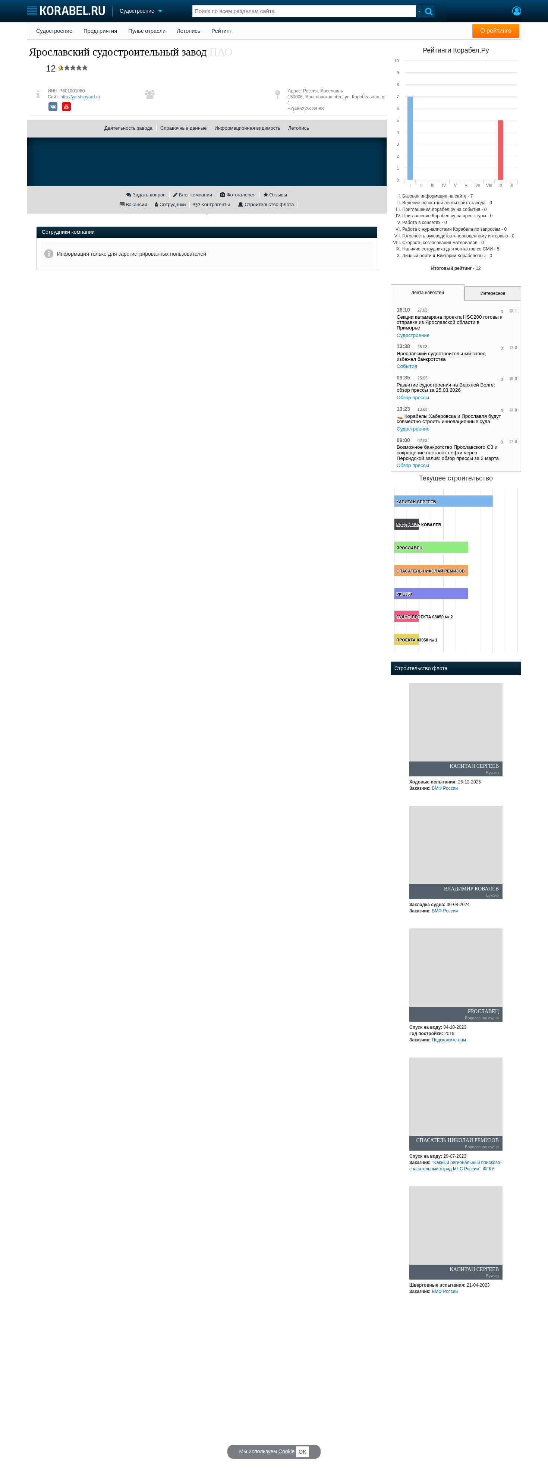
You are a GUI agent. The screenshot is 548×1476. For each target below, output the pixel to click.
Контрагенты (211, 204)
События (407, 366)
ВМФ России (445, 788)
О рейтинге (495, 31)
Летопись (188, 31)
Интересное (493, 293)
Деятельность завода (128, 128)
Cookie (286, 1451)
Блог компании (192, 195)
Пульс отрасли (147, 31)
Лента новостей (427, 292)
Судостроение (54, 31)
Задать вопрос (146, 195)
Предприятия (100, 31)
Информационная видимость (247, 128)
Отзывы (275, 195)
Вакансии (133, 204)
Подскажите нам (449, 1040)
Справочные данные (183, 128)
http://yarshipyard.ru (80, 97)
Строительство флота (266, 204)
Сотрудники (170, 204)
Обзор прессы (413, 397)
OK (302, 1452)
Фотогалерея (237, 195)
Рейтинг (221, 31)
